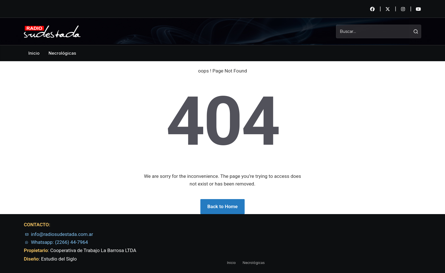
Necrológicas (62, 53)
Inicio (33, 53)
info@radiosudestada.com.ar (62, 234)
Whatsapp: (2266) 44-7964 (59, 242)
